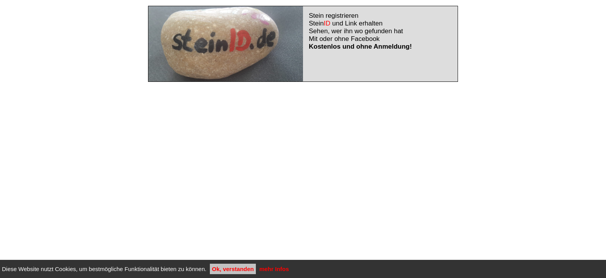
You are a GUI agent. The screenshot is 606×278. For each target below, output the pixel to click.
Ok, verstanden (233, 269)
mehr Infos (274, 269)
